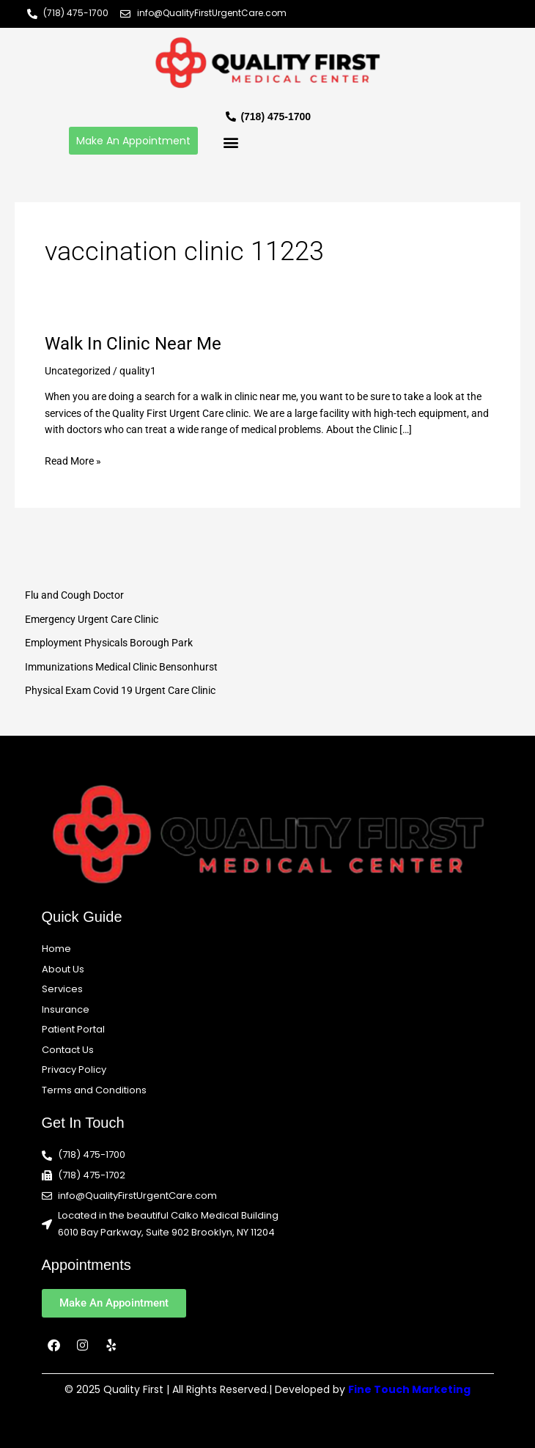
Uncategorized (78, 371)
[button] (230, 142)
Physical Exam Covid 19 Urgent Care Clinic (120, 690)
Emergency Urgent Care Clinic (91, 619)
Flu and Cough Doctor (74, 595)
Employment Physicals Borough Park (109, 643)
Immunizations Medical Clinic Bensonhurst (121, 667)
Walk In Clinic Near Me (133, 343)
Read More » (73, 460)
